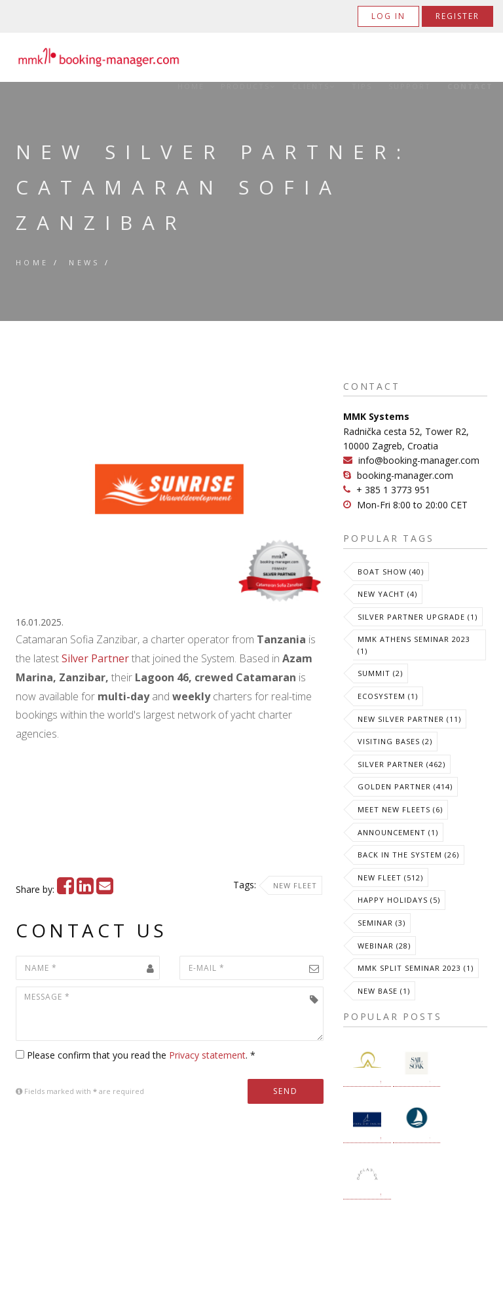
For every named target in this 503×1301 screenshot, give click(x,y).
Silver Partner (95, 658)
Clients (313, 86)
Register (457, 16)
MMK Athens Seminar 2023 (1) (414, 645)
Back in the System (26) (408, 854)
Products (248, 86)
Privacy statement (207, 1055)
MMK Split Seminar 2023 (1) (416, 968)
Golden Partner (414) (405, 786)
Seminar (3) (381, 923)
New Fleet (295, 885)
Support (409, 86)
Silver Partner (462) (401, 764)
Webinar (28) (384, 946)
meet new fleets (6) (400, 809)
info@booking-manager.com (418, 460)
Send (285, 1091)
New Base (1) (384, 991)
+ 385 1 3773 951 (393, 489)
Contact (470, 86)
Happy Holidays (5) (399, 900)
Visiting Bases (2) (395, 741)
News (84, 262)
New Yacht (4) (387, 594)
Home (190, 86)
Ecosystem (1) (388, 696)
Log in (388, 16)
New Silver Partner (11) (409, 719)
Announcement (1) (398, 832)
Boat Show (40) (391, 571)
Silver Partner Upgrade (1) (417, 617)
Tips (362, 86)
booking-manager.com (405, 475)
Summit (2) (380, 673)
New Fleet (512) (390, 877)
